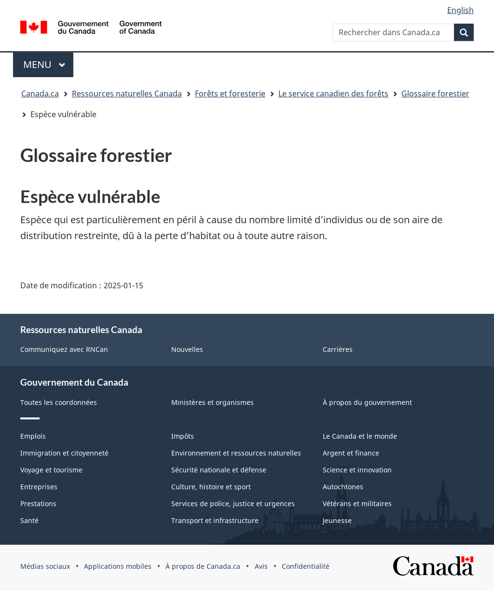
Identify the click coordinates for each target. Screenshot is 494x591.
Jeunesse (337, 520)
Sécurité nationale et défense (218, 469)
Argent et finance (351, 452)
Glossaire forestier (435, 93)
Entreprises (38, 486)
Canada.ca (40, 93)
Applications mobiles (117, 566)
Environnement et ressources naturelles (236, 452)
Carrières (338, 349)
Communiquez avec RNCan (64, 349)
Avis (261, 566)
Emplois (33, 436)
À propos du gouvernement (367, 402)
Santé (29, 520)
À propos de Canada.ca (202, 566)
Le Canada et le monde (360, 436)
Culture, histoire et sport (211, 486)
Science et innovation (357, 469)
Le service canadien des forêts (333, 93)
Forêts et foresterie (230, 93)
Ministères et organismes (212, 402)
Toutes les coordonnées (58, 402)
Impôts (182, 436)
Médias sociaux (45, 566)
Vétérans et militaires (357, 503)
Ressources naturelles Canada (127, 93)
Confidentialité (305, 566)
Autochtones (343, 486)
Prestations (38, 503)
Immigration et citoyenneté (64, 452)
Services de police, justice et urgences (233, 503)
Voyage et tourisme (51, 469)
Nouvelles (187, 349)
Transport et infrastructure (215, 520)
